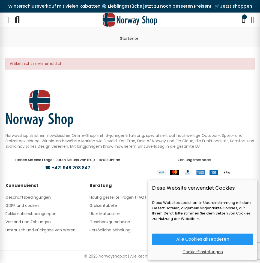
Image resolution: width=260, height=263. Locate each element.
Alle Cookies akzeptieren (202, 239)
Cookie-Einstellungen (203, 252)
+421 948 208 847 (71, 168)
